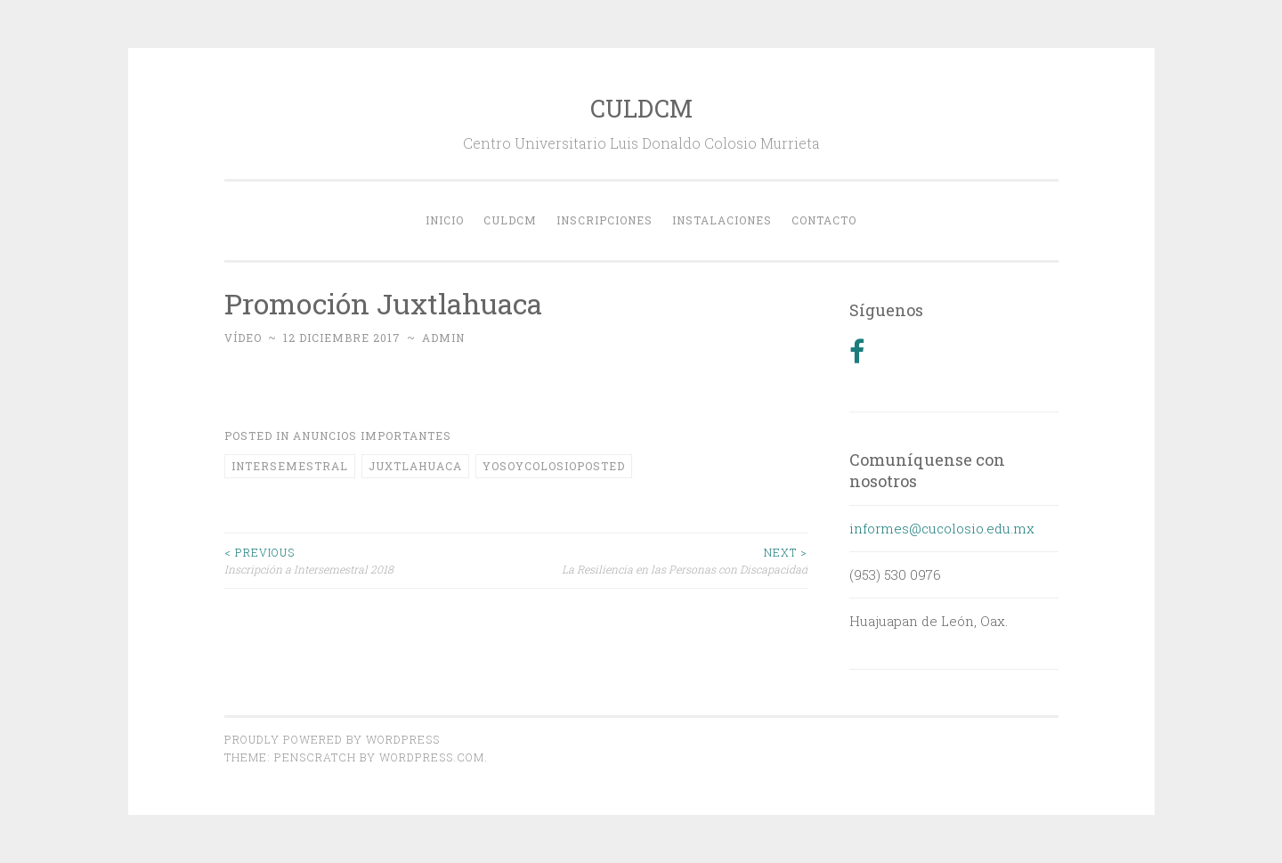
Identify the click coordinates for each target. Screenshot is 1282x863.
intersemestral (289, 466)
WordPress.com (431, 757)
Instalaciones (722, 220)
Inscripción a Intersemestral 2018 (370, 559)
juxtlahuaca (415, 466)
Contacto (823, 220)
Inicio (445, 220)
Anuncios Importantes (372, 435)
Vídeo (243, 337)
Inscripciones (604, 220)
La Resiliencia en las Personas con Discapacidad (661, 559)
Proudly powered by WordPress (332, 739)
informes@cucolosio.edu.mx (942, 528)
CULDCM (641, 108)
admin (443, 337)
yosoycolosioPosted (554, 466)
